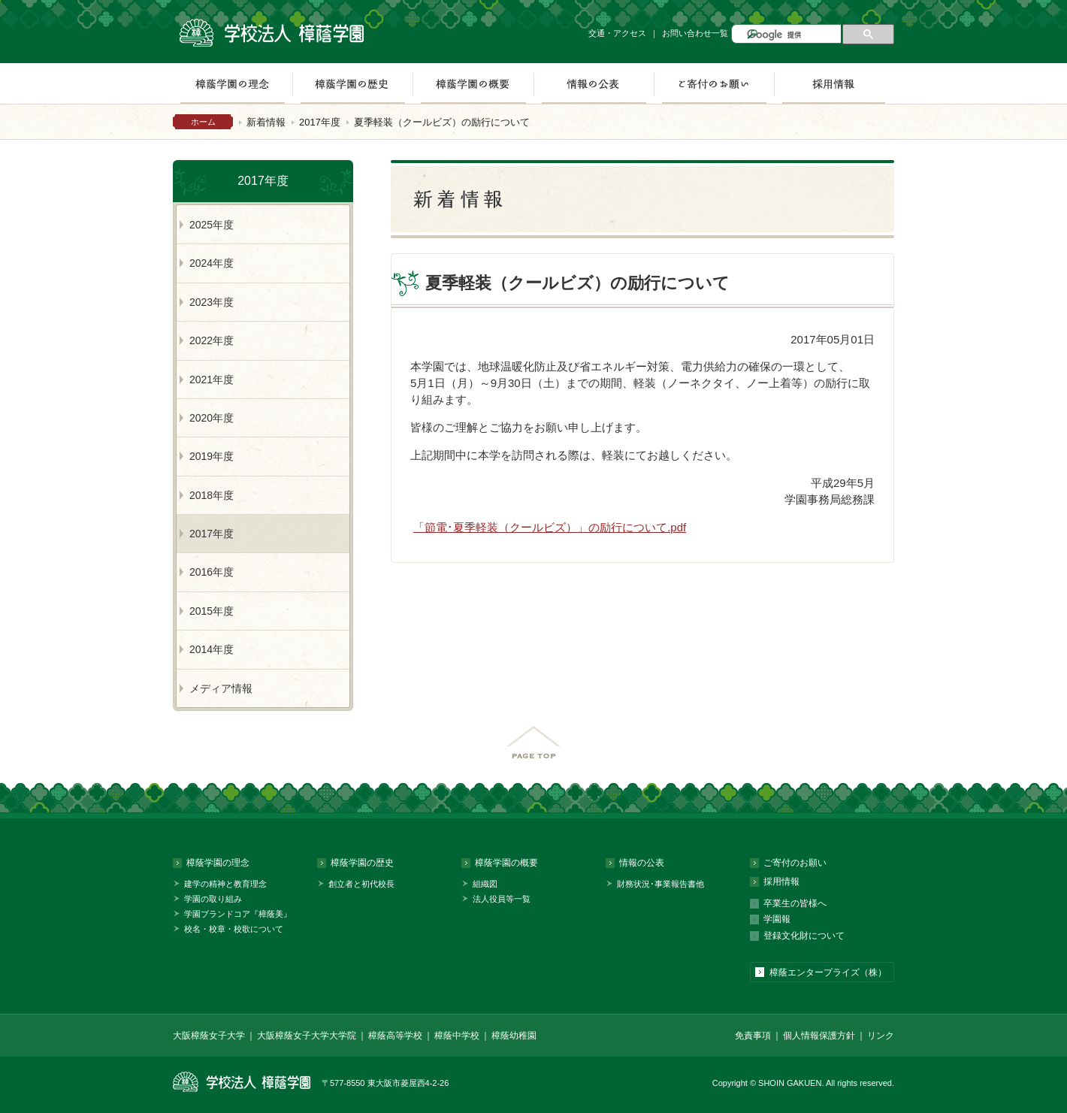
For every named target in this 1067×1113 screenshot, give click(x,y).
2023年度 (211, 302)
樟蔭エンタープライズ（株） (828, 972)
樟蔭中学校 (456, 1035)
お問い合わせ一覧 (695, 33)
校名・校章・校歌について (233, 928)
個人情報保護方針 (819, 1035)
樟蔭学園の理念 (232, 83)
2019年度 (211, 456)
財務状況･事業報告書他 (660, 883)
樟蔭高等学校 (395, 1035)
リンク (880, 1035)
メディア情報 (220, 688)
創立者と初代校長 (361, 883)
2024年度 (211, 263)
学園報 (776, 919)
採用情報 (833, 83)
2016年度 (211, 572)
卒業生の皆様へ (795, 903)
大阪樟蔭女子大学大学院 (306, 1035)
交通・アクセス (617, 33)
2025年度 (211, 225)
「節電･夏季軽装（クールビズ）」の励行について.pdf (549, 527)
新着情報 (266, 122)
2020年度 (211, 418)
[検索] (792, 35)
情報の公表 (594, 83)
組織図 (485, 883)
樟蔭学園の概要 (473, 83)
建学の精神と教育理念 (225, 883)
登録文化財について (804, 935)
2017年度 (319, 122)
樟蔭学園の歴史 (352, 83)
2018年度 (211, 495)
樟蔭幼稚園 (514, 1035)
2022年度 (211, 340)
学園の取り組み (213, 898)
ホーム (203, 121)
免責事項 (753, 1035)
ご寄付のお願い (714, 83)
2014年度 (211, 649)
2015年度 (211, 611)
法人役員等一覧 (501, 898)
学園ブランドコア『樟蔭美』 (238, 913)
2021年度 (211, 380)
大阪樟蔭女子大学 (209, 1035)
